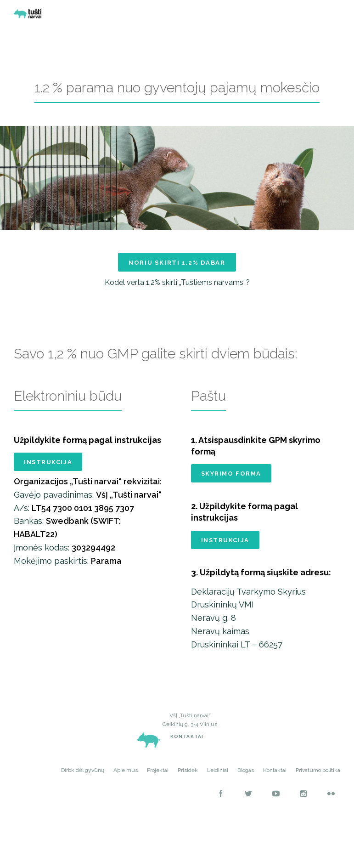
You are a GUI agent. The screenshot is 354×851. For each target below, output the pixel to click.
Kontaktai (187, 747)
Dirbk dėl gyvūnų (82, 781)
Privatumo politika (318, 781)
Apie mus (125, 781)
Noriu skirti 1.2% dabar (177, 267)
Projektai (158, 781)
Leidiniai (217, 781)
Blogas (245, 781)
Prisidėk (188, 781)
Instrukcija (48, 470)
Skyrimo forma (231, 482)
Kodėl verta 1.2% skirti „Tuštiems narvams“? (177, 290)
